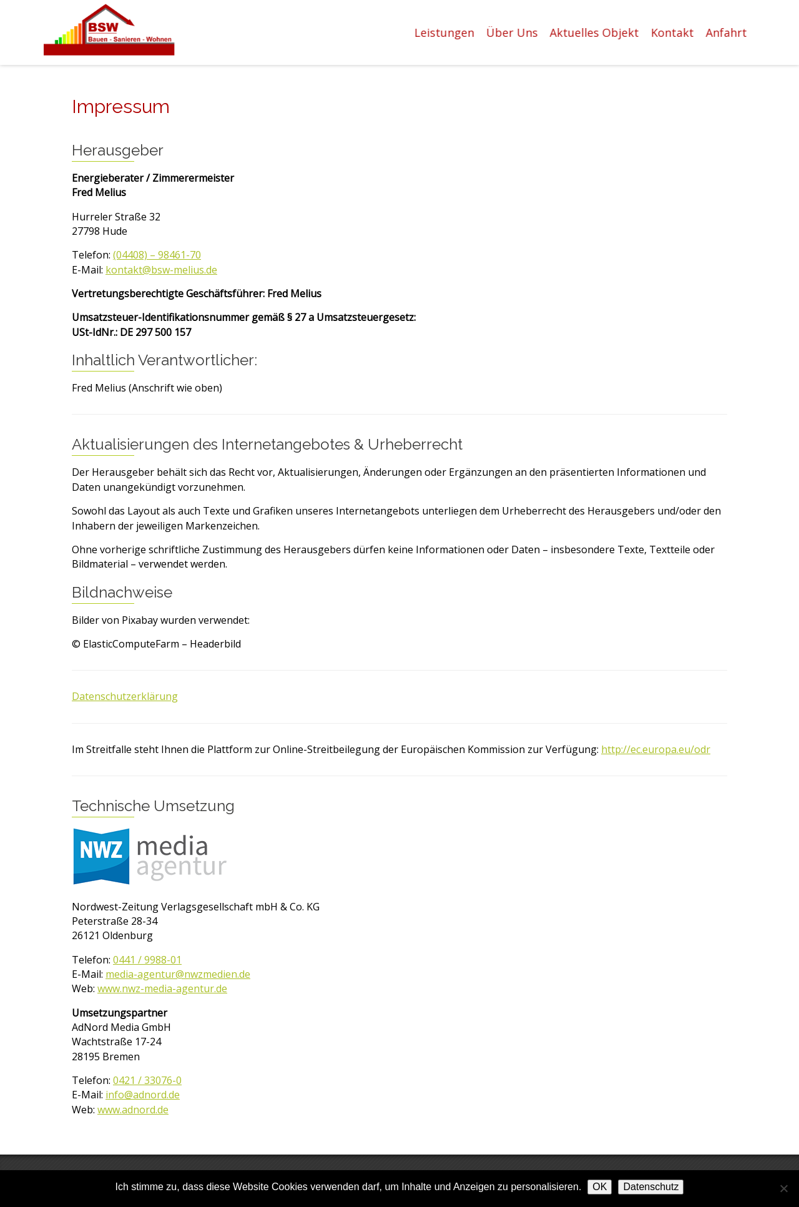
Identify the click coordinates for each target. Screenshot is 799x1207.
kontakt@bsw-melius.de (161, 270)
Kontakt (673, 32)
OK (599, 1186)
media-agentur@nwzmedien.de (177, 974)
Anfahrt (727, 32)
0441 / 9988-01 (147, 960)
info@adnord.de (142, 1094)
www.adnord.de (133, 1109)
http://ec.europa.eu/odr (655, 749)
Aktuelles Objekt (595, 32)
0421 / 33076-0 (147, 1080)
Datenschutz (651, 1186)
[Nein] (783, 1188)
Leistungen (445, 32)
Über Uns (513, 32)
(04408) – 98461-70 (157, 255)
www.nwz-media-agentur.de (162, 988)
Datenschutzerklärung (125, 696)
